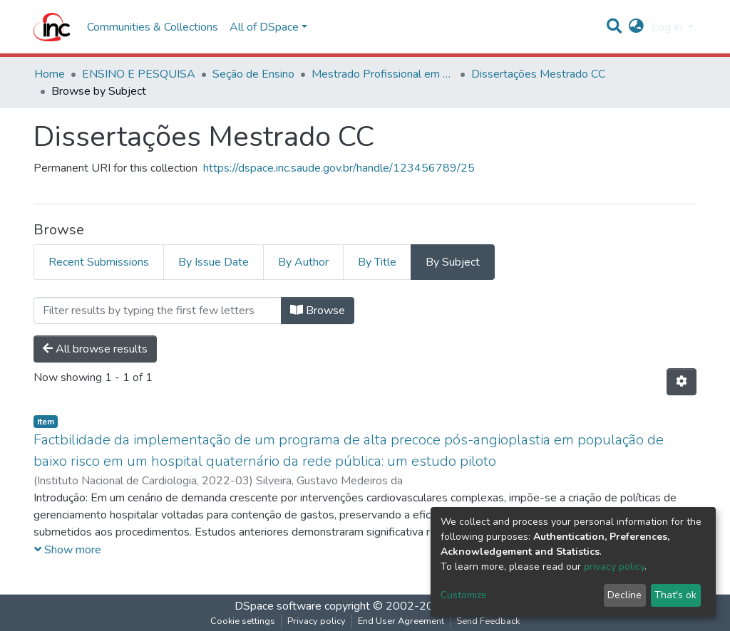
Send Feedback (488, 621)
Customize (464, 595)
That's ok (675, 595)
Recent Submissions (98, 262)
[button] (636, 27)
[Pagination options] (681, 381)
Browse (317, 310)
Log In (668, 27)
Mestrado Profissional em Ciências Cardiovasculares (383, 74)
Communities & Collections (152, 27)
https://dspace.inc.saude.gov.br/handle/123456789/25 (339, 168)
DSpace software (278, 606)
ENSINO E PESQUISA (138, 74)
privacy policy (614, 566)
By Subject (453, 262)
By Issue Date (213, 262)
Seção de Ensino (253, 74)
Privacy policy (316, 621)
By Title (377, 262)
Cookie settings (242, 621)
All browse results (95, 349)
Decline (624, 595)
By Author (303, 262)
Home (49, 74)
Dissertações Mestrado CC (538, 74)
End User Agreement (401, 621)
